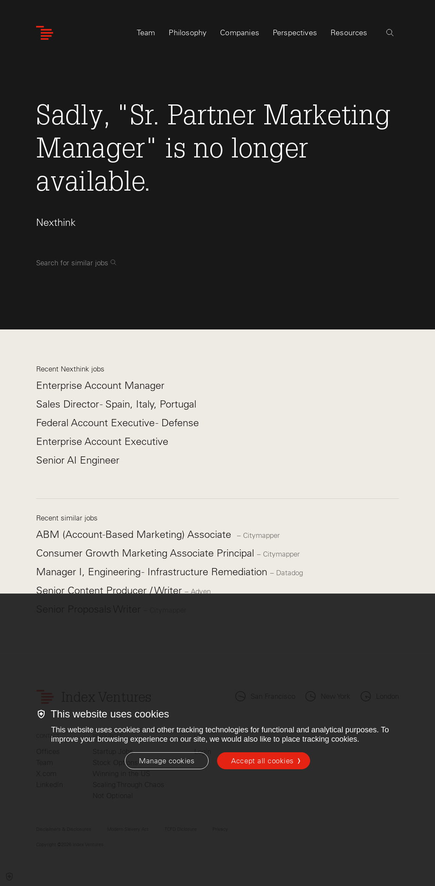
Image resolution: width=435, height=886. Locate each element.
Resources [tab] (348, 32)
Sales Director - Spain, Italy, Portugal (116, 404)
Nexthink (56, 222)
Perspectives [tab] (295, 32)
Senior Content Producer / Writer (110, 590)
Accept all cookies (262, 761)
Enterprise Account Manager (100, 385)
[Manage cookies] (167, 760)
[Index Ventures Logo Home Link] (44, 33)
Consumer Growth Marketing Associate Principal (146, 553)
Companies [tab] (239, 32)
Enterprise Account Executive (102, 441)
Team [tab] (146, 32)
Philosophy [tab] (187, 32)
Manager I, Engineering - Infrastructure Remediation (153, 571)
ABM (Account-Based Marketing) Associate (136, 534)
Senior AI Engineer (77, 460)
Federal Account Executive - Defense (117, 422)
